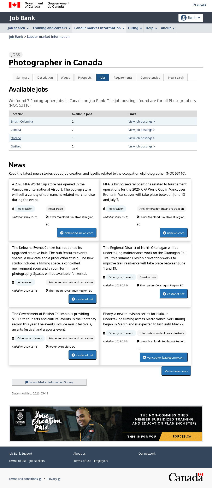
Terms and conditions (25, 479)
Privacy (53, 479)
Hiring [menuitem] (135, 28)
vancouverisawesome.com (163, 357)
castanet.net (82, 299)
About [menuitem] (168, 28)
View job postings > (142, 121)
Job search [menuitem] (18, 28)
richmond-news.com (76, 233)
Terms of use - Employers (90, 461)
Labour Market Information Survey (49, 382)
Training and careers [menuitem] (52, 28)
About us (79, 453)
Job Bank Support (20, 453)
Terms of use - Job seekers (27, 461)
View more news (176, 371)
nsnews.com (173, 233)
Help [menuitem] (151, 28)
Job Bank (22, 18)
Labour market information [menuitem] (99, 28)
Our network (147, 453)
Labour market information (48, 36)
